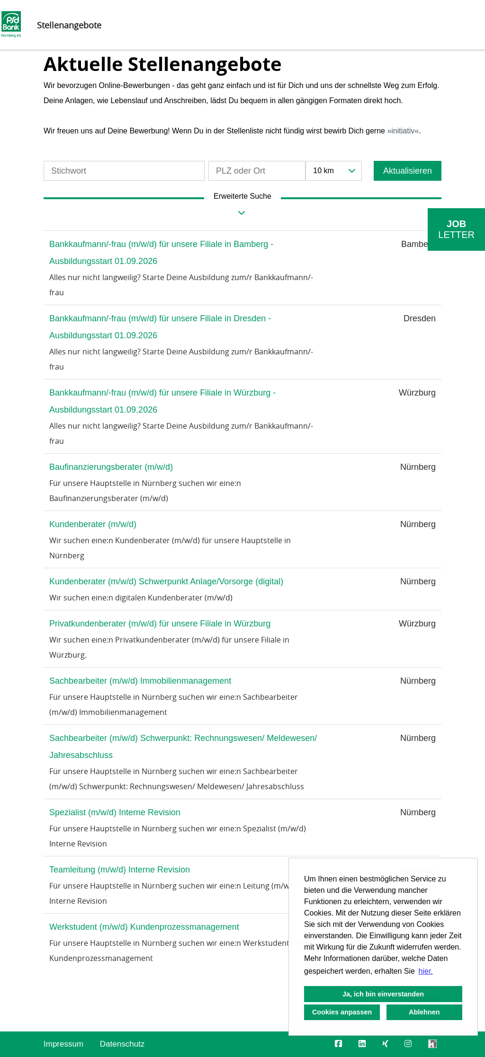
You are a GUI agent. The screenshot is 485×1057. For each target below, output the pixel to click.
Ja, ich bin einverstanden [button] (383, 994)
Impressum (63, 1043)
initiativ (402, 131)
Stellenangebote (69, 25)
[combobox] (333, 171)
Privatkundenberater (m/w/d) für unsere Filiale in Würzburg (159, 623)
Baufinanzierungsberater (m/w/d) (111, 467)
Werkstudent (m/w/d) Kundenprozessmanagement (144, 927)
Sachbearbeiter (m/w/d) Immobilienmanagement (140, 681)
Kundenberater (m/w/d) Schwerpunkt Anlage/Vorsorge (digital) (166, 581)
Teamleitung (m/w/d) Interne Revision (119, 869)
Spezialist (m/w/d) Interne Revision (114, 812)
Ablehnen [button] (424, 1012)
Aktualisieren (407, 171)
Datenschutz (122, 1043)
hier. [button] (426, 971)
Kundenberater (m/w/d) (92, 524)
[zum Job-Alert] (456, 229)
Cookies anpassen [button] (342, 1012)
